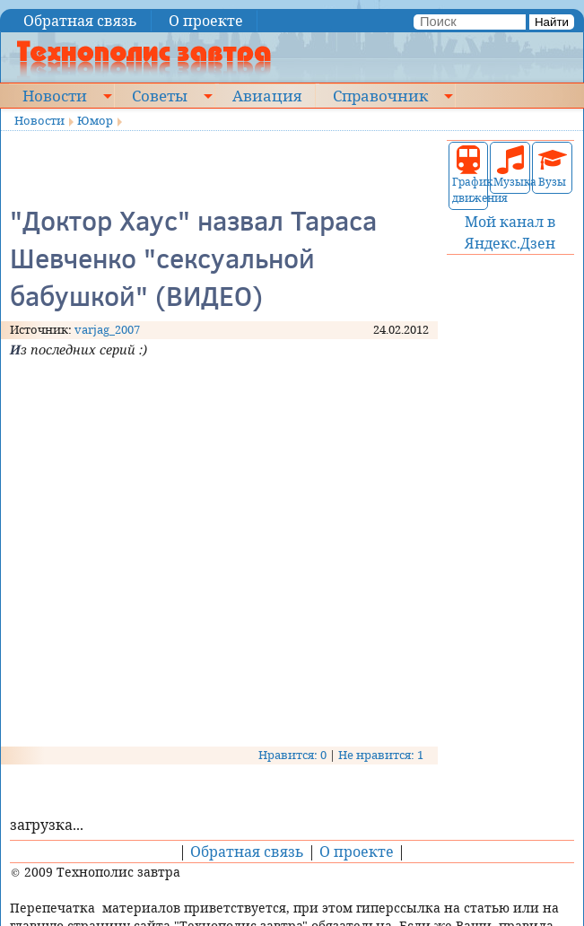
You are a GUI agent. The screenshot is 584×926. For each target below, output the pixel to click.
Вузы (552, 167)
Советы (159, 95)
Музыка (510, 167)
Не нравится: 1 (380, 755)
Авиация (266, 95)
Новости (54, 95)
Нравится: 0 (292, 755)
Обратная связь (80, 21)
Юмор (95, 120)
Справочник (380, 95)
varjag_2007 (107, 329)
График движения (468, 175)
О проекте (206, 21)
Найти (552, 22)
